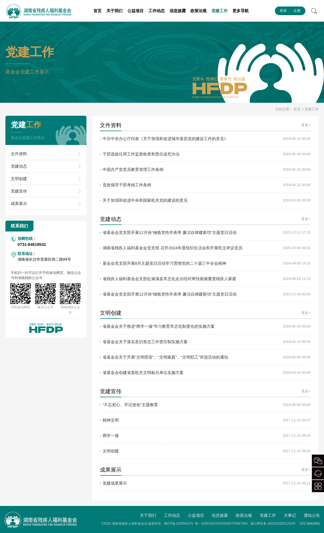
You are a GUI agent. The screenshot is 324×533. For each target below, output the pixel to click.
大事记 (290, 515)
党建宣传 (19, 191)
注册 (297, 11)
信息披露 (178, 10)
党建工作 (219, 10)
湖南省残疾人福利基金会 (129, 523)
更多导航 (240, 10)
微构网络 (313, 523)
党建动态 (19, 166)
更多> (305, 125)
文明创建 (19, 178)
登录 (283, 11)
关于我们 (114, 10)
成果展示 (19, 203)
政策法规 (198, 10)
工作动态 (156, 10)
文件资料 (19, 153)
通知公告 (312, 515)
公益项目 (135, 10)
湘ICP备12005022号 (178, 523)
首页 (97, 10)
